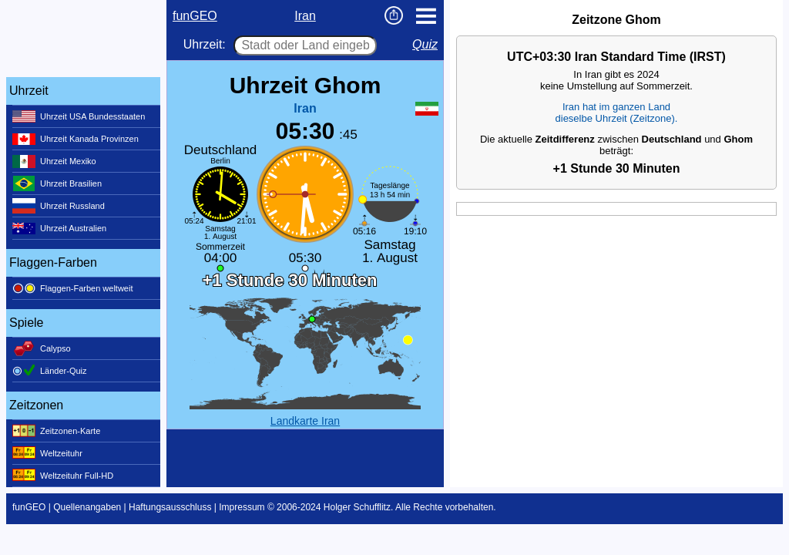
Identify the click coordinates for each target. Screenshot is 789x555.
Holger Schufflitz (357, 507)
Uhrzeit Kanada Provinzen (75, 138)
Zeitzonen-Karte (56, 431)
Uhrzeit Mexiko (54, 161)
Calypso (41, 348)
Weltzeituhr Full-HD (62, 475)
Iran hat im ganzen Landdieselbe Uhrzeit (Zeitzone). (617, 112)
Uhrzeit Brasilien (57, 183)
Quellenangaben (87, 507)
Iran (305, 15)
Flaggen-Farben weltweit (72, 288)
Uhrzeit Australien (59, 228)
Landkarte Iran (305, 421)
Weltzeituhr (47, 453)
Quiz (425, 44)
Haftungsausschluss (170, 507)
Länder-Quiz (49, 370)
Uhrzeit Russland (58, 205)
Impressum (241, 507)
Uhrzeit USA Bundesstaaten (78, 116)
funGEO (195, 15)
